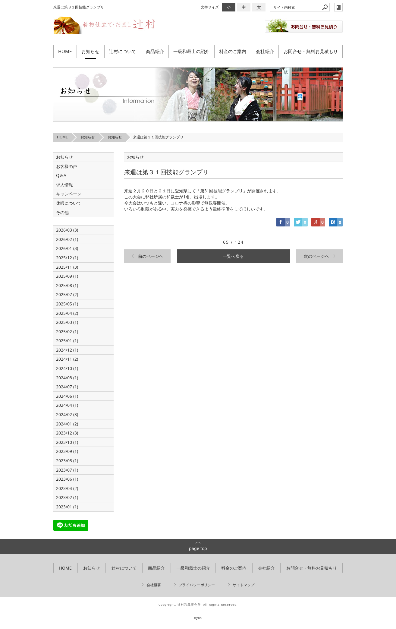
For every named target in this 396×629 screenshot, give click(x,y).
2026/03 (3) (67, 230)
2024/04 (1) (67, 405)
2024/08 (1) (67, 378)
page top (198, 548)
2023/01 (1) (67, 507)
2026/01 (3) (67, 248)
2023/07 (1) (67, 470)
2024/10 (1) (67, 368)
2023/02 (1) (67, 497)
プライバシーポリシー (197, 584)
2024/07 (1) (67, 387)
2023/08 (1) (67, 460)
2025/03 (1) (67, 322)
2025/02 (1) (67, 331)
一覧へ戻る (233, 256)
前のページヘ (150, 256)
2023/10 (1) (67, 442)
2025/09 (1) (67, 276)
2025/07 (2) (67, 294)
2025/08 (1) (67, 285)
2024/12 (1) (67, 350)
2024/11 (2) (67, 359)
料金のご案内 (232, 51)
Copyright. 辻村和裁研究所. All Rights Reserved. (198, 605)
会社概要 (153, 584)
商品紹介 (155, 51)
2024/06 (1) (67, 396)
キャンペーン (68, 194)
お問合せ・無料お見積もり (311, 51)
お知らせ (90, 51)
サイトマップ (243, 584)
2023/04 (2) (67, 488)
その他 (64, 212)
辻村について (122, 51)
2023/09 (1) (67, 451)
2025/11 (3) (67, 267)
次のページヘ (316, 256)
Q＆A (61, 175)
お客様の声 (66, 166)
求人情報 (64, 185)
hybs (198, 618)
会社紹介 (265, 51)
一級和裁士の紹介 (191, 51)
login (338, 7)
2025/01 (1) (67, 340)
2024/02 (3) (67, 414)
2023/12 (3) (67, 433)
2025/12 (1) (67, 258)
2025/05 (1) (67, 304)
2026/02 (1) (67, 239)
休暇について (68, 203)
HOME (65, 51)
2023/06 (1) (67, 479)
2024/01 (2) (67, 424)
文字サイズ (210, 7)
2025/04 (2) (67, 313)
